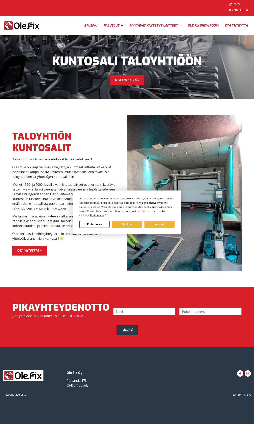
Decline (127, 224)
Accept (159, 224)
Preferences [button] (97, 215)
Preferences (94, 224)
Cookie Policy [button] (95, 211)
